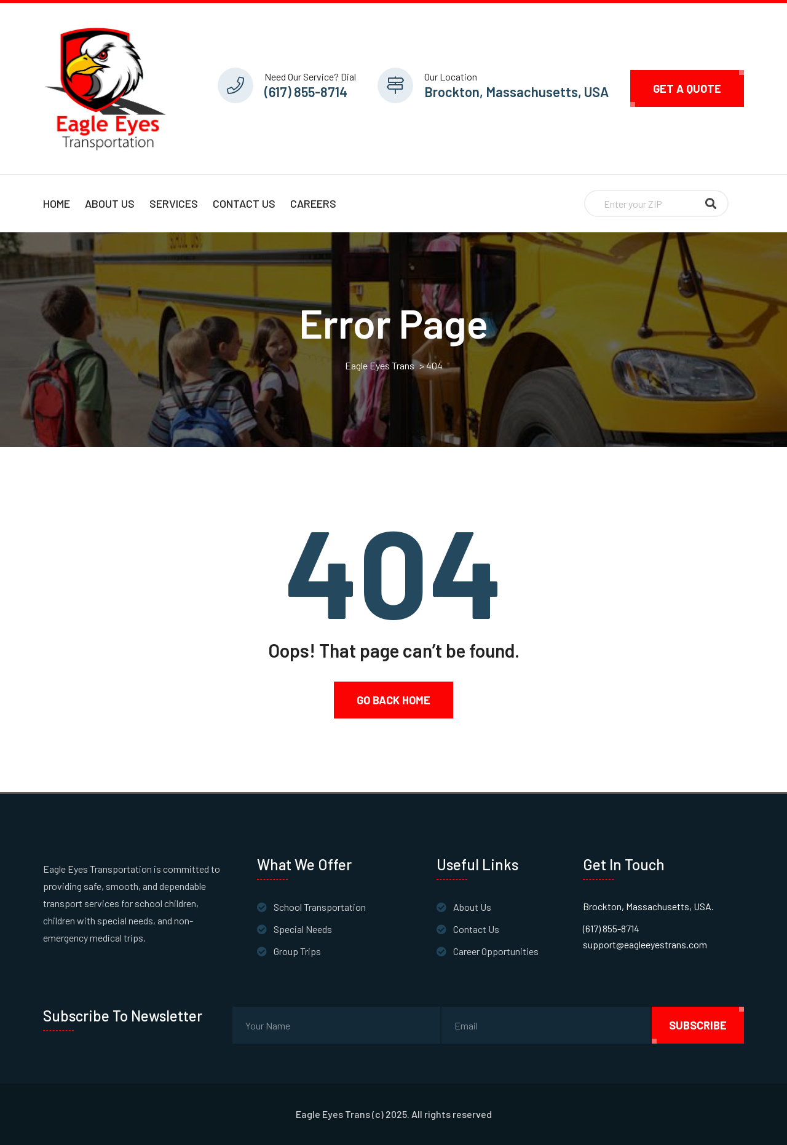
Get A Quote (687, 88)
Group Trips (297, 951)
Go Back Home (393, 700)
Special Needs (303, 929)
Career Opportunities (496, 951)
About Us (110, 203)
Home (56, 203)
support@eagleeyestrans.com (645, 944)
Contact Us (244, 203)
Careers (313, 203)
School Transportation (320, 907)
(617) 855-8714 (305, 92)
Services (173, 203)
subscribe (698, 1025)
